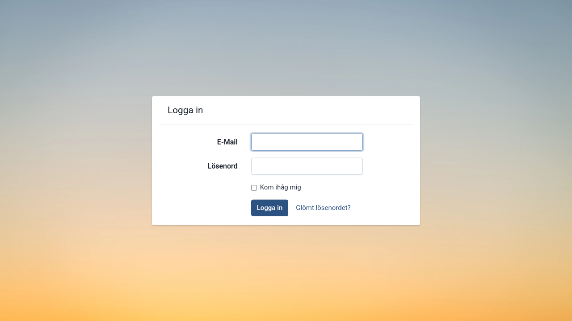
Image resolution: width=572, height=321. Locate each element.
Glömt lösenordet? (323, 208)
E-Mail (227, 142)
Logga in (270, 208)
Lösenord (223, 166)
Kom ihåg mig (280, 187)
